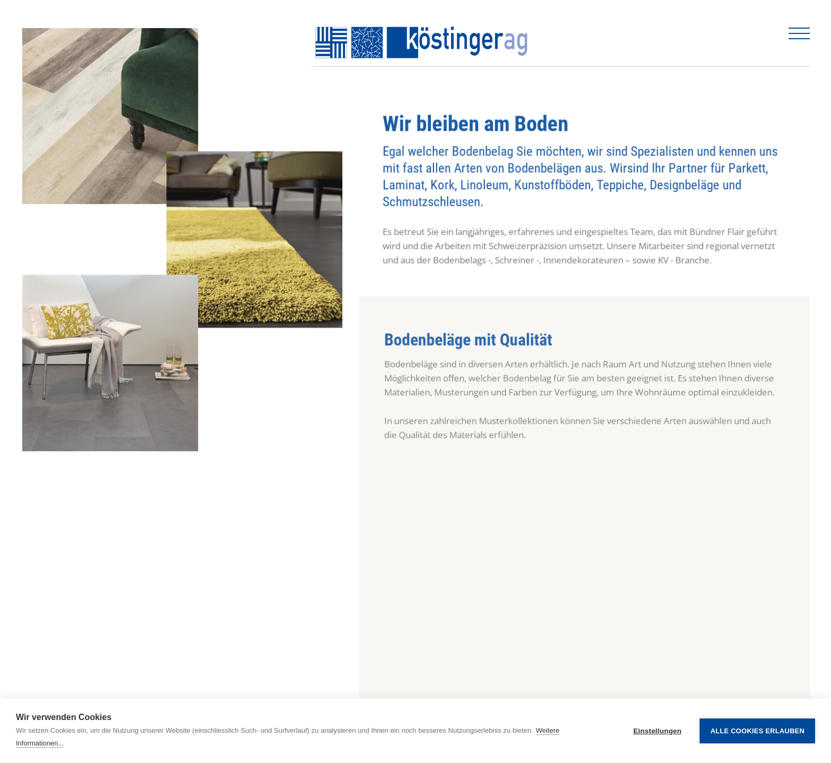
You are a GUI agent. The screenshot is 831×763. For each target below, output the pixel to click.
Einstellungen (657, 731)
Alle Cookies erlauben (757, 731)
